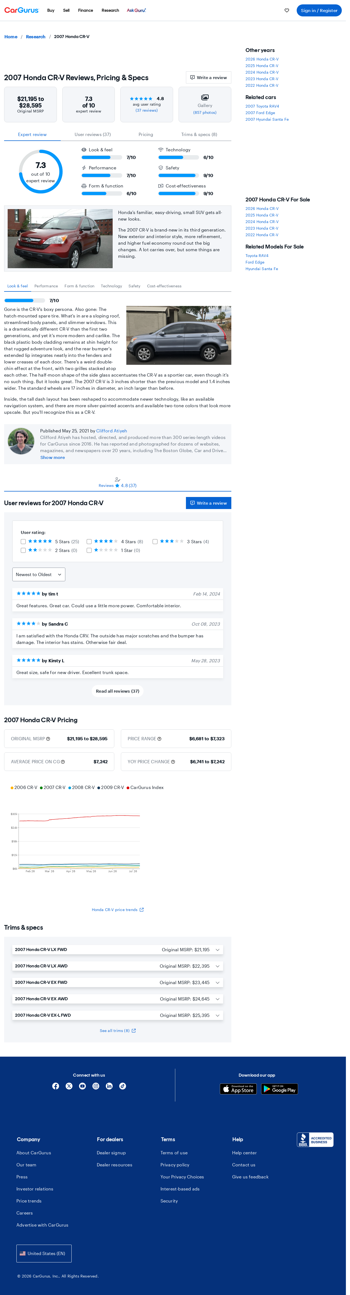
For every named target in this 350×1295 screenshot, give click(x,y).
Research (36, 36)
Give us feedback (250, 1176)
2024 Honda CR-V (262, 72)
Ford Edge (255, 262)
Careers (24, 1212)
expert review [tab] (32, 134)
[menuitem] (51, 10)
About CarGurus (33, 1152)
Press (22, 1176)
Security (169, 1200)
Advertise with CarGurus (42, 1224)
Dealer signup (111, 1152)
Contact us (244, 1164)
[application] (117, 839)
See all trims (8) (118, 1030)
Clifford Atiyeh (111, 430)
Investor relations (35, 1188)
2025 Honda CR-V (262, 65)
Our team (26, 1164)
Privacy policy (175, 1164)
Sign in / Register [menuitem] (319, 10)
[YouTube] (82, 1088)
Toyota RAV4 (257, 255)
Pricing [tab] (146, 134)
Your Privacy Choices (182, 1176)
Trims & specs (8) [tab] (199, 134)
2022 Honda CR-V (262, 85)
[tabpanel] (117, 353)
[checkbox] (23, 541)
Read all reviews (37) (117, 690)
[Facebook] (55, 1088)
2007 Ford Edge (260, 112)
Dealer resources (114, 1164)
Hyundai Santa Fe (262, 268)
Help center (244, 1152)
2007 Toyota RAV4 (262, 106)
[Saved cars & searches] (286, 10)
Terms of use (174, 1152)
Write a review (208, 77)
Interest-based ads (180, 1188)
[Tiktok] (122, 1088)
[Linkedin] (109, 1088)
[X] (69, 1088)
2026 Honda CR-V (262, 59)
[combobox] (44, 1253)
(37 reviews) (147, 110)
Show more (52, 457)
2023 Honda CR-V (262, 78)
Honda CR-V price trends (118, 909)
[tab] (17, 286)
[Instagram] (95, 1088)
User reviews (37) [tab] (92, 134)
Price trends (29, 1200)
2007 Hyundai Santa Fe (267, 119)
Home (10, 36)
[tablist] (117, 134)
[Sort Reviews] (38, 574)
